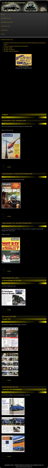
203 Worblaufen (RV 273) (10, 387)
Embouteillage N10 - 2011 (10, 278)
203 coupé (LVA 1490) (9, 316)
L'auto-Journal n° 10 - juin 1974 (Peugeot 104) (16, 223)
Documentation (4, 30)
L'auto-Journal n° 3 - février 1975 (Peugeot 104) (17, 173)
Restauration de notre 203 (7, 22)
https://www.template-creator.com (24, 466)
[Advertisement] (9, 90)
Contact (2, 34)
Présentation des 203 (6, 18)
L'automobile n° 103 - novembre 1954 (14, 120)
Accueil (2, 14)
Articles (9, 167)
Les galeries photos (5, 26)
